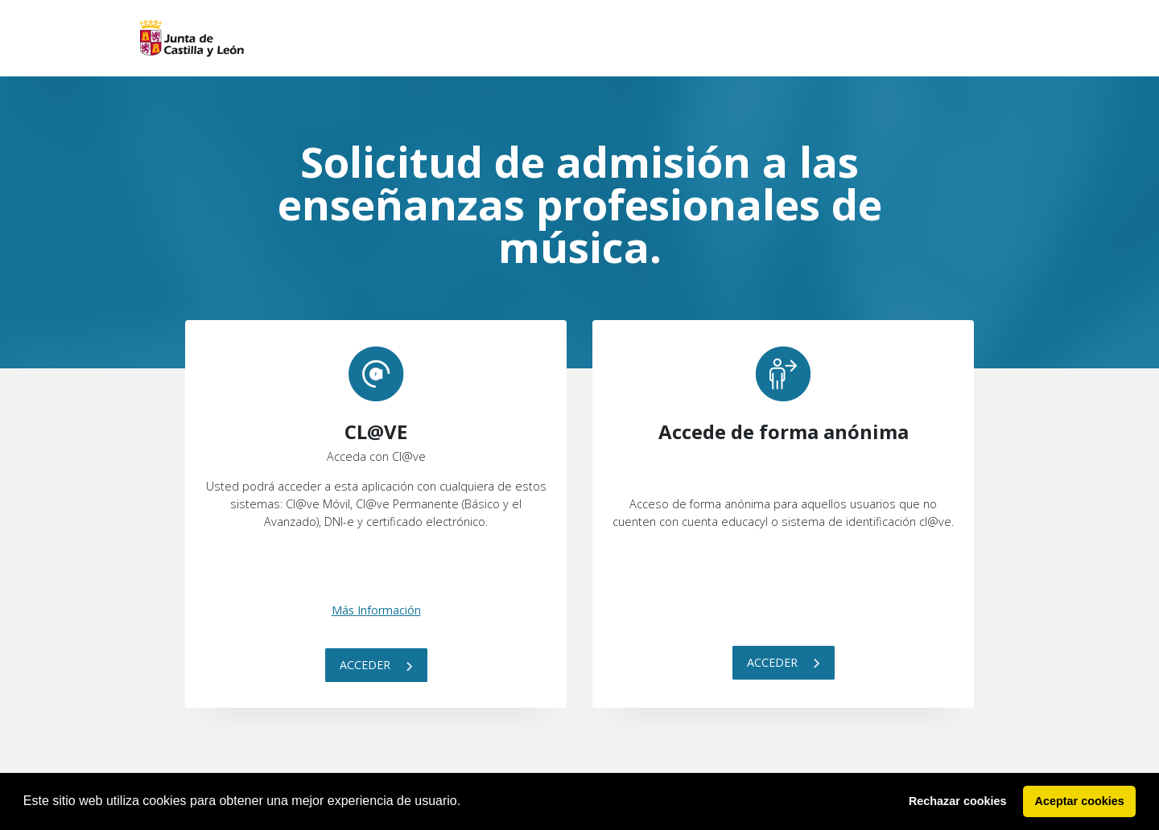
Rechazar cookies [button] (958, 801)
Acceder (376, 664)
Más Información (376, 610)
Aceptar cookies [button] (1079, 801)
